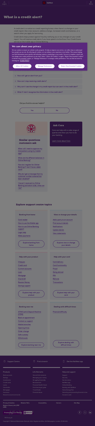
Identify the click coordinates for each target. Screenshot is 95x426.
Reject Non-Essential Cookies (71, 66)
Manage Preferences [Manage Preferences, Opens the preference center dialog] (45, 66)
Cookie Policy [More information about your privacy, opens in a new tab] (24, 60)
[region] (48, 57)
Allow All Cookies (22, 66)
